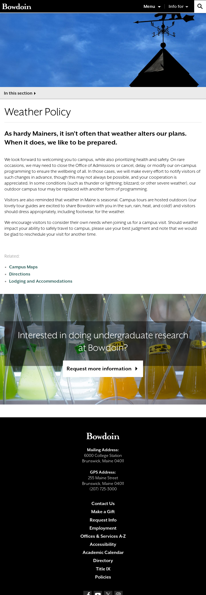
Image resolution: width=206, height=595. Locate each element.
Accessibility (103, 544)
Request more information (99, 369)
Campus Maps (23, 266)
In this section (18, 93)
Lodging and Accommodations (40, 281)
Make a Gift (103, 511)
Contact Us (103, 503)
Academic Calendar (103, 552)
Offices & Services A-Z (103, 536)
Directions (19, 274)
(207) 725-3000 (103, 489)
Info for (176, 6)
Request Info (103, 519)
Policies (103, 577)
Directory (103, 560)
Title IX (103, 568)
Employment (103, 528)
